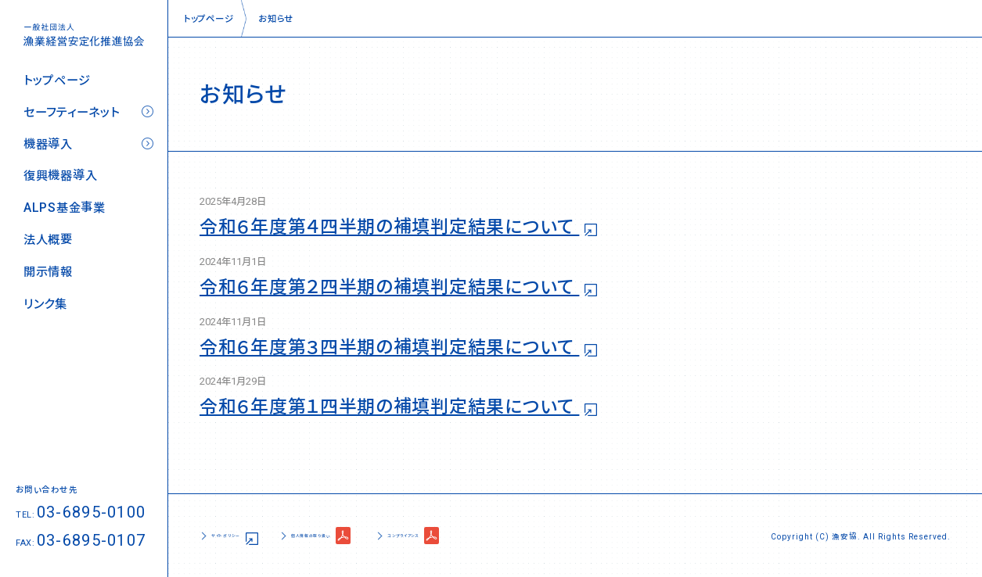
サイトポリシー (242, 535)
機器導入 (48, 144)
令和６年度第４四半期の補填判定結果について (389, 227)
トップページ (56, 80)
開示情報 (48, 271)
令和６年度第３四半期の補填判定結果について (389, 347)
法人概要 (48, 239)
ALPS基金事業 (64, 207)
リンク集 (45, 303)
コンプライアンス (504, 535)
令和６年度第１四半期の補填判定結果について (389, 407)
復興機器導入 (60, 175)
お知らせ (275, 18)
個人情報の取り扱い (368, 535)
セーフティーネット (71, 112)
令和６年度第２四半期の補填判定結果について (389, 287)
